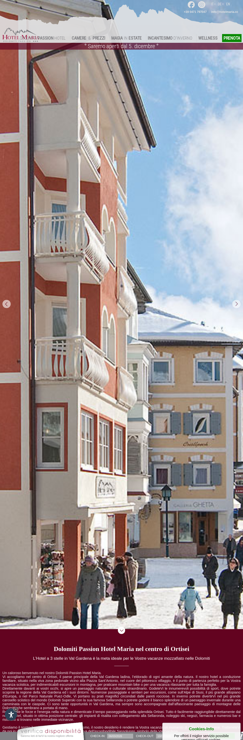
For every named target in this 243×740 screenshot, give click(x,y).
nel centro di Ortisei (41, 677)
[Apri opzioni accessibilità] (11, 714)
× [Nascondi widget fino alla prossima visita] (16, 709)
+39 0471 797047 (195, 12)
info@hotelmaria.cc (224, 12)
